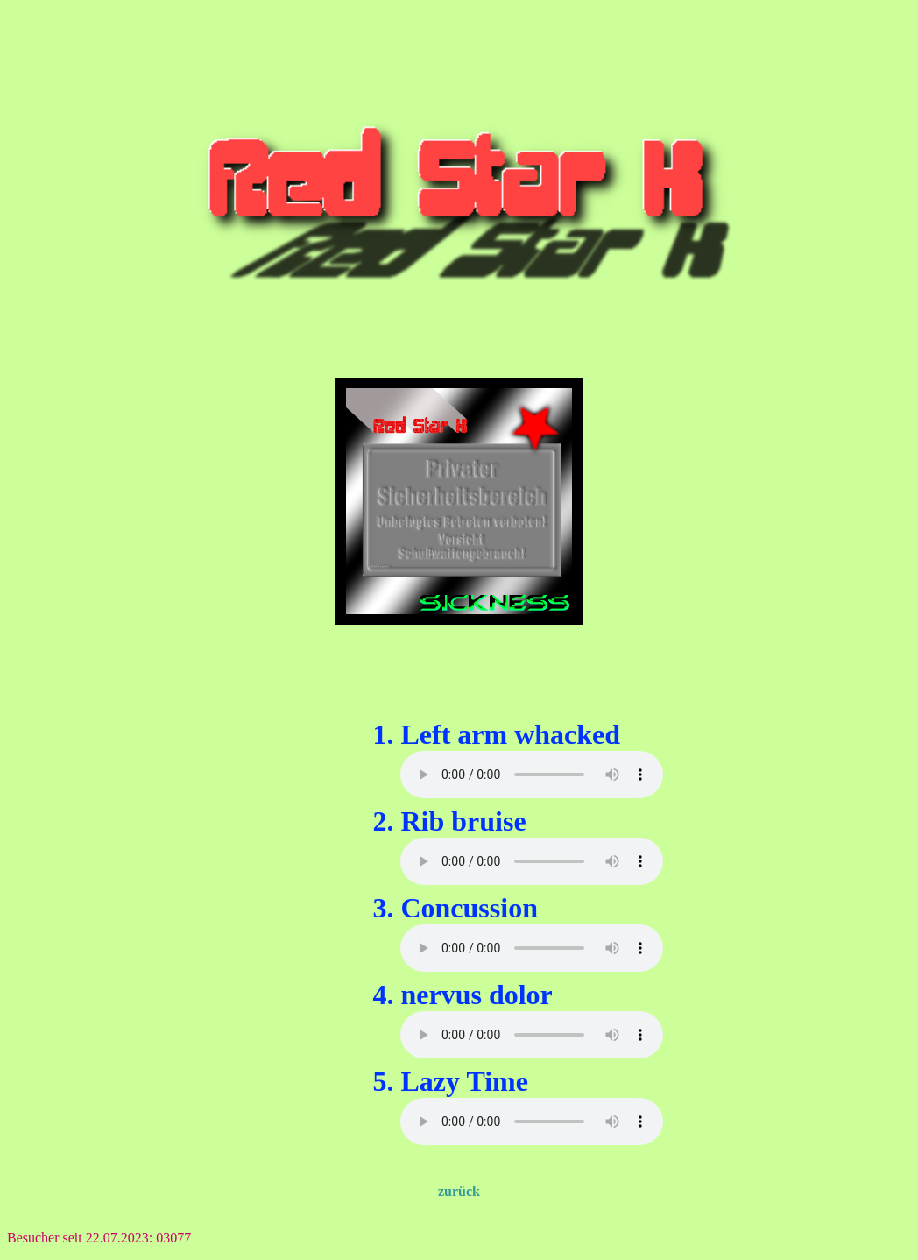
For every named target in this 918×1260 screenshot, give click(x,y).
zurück (459, 1191)
